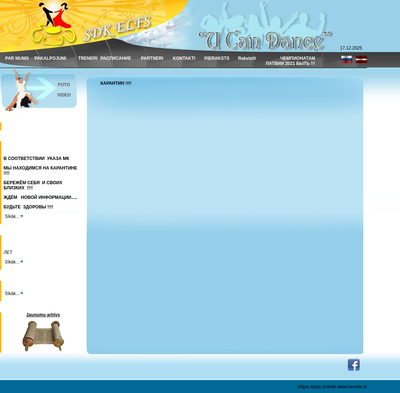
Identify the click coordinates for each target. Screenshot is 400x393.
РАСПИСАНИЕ (116, 58)
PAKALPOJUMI (50, 58)
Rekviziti (247, 58)
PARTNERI (152, 58)
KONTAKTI (184, 58)
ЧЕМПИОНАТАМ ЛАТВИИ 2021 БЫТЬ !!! (290, 61)
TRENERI (88, 58)
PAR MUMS (17, 58)
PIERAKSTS (217, 58)
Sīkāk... (13, 216)
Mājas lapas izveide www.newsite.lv (332, 386)
